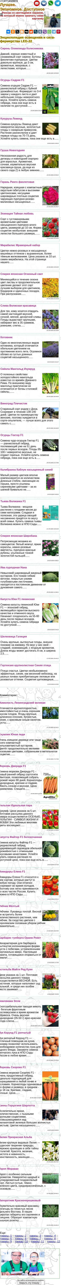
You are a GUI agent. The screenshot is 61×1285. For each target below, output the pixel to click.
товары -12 (53, 1242)
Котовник (6, 337)
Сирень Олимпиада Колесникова (21, 49)
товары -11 (37, 1242)
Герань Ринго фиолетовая (17, 182)
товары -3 (35, 1236)
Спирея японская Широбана (18, 536)
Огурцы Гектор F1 (11, 435)
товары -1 (6, 1236)
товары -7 (35, 1239)
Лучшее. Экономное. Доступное (24, 7)
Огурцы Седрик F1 (12, 80)
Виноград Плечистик (13, 404)
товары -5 (6, 1239)
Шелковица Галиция (13, 637)
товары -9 (6, 1242)
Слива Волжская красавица (18, 306)
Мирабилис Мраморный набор (20, 245)
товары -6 (20, 1239)
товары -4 (50, 1236)
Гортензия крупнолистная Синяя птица (25, 665)
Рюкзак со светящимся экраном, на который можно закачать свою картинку (22, 16)
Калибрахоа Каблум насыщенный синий (26, 470)
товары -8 (50, 1239)
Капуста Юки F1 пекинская (17, 599)
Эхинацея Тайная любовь (17, 214)
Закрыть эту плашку (29, 1283)
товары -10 (21, 1242)
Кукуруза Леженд (11, 119)
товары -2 (20, 1236)
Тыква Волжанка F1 (13, 501)
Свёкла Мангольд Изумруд (17, 369)
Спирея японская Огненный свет (21, 274)
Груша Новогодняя (12, 150)
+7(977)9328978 (9, 1)
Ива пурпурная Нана (13, 568)
